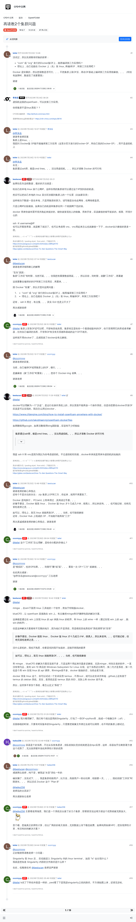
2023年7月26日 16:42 (44, 598)
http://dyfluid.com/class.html (38, 114)
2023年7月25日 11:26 (44, 395)
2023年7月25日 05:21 (45, 179)
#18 (131, 845)
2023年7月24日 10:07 (29, 129)
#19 (131, 878)
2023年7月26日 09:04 (39, 538)
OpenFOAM (10, 30)
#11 (131, 538)
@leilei (16, 328)
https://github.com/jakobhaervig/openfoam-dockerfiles (42, 420)
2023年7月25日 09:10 (39, 324)
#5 (131, 179)
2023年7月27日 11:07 (29, 765)
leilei (15, 53)
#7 (131, 324)
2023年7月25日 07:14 (29, 259)
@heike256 (19, 787)
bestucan (17, 179)
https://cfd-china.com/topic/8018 (48, 119)
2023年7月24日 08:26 (38, 98)
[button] (4, 918)
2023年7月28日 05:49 (39, 878)
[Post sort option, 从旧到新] (12, 39)
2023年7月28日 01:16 (39, 807)
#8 (131, 354)
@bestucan (19, 263)
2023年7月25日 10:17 (29, 354)
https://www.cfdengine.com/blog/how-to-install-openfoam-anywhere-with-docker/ (57, 414)
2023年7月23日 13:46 (31, 53)
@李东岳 (17, 133)
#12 (131, 559)
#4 (131, 157)
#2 (131, 98)
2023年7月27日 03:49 (33, 741)
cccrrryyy (17, 324)
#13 (131, 598)
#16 (131, 765)
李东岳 (15, 98)
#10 (131, 483)
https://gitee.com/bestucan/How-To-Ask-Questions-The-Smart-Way (40, 249)
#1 (132, 53)
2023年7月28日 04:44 (29, 845)
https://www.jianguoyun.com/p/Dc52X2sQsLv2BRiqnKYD (35, 244)
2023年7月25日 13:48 (29, 483)
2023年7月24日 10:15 (29, 157)
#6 (131, 259)
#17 (131, 807)
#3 (131, 129)
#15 (131, 741)
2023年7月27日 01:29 (39, 714)
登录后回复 (125, 39)
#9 (131, 395)
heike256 (17, 741)
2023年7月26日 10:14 (29, 559)
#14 (131, 714)
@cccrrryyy (19, 358)
